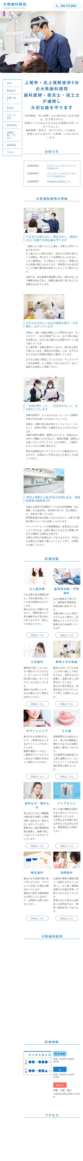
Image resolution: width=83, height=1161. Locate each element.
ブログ (10, 152)
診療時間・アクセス (11, 135)
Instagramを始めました (59, 181)
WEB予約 (12, 125)
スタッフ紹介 (11, 116)
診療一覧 (12, 99)
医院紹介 (11, 90)
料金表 (10, 107)
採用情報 (11, 145)
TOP (9, 83)
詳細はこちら (37, 635)
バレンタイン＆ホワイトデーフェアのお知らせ (61, 174)
